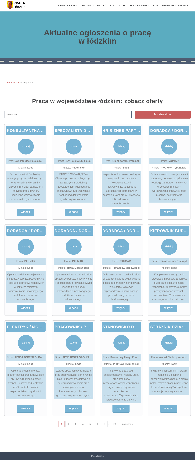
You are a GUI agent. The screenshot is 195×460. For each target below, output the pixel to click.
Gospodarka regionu (134, 5)
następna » (127, 424)
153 (114, 424)
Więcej (25, 212)
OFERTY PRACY (68, 5)
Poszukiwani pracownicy (170, 5)
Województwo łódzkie (98, 5)
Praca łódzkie (13, 82)
